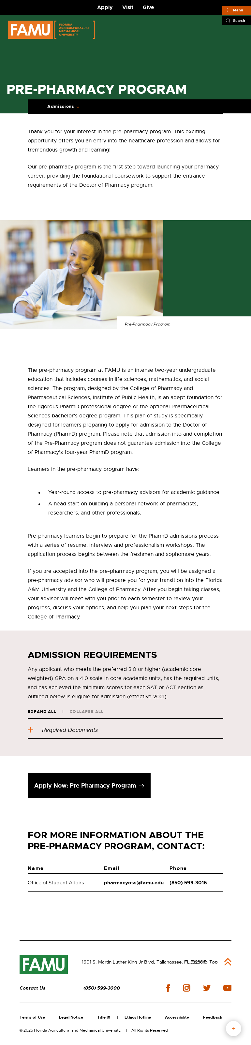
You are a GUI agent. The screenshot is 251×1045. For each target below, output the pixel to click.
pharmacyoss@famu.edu (134, 883)
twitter (206, 988)
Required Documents (63, 730)
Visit (127, 7)
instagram (186, 988)
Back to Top (204, 962)
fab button (233, 1028)
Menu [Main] (238, 10)
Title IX (104, 1017)
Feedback (212, 1017)
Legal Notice (71, 1017)
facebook (168, 988)
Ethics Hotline (138, 1017)
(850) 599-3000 (101, 988)
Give (148, 7)
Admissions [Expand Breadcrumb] (60, 106)
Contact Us (32, 988)
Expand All (42, 711)
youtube (227, 988)
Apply (105, 7)
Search (239, 20)
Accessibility (177, 1017)
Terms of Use (32, 1017)
